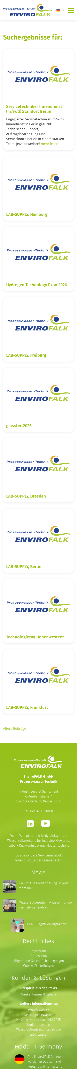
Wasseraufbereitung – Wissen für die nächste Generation (45, 905)
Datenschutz (38, 956)
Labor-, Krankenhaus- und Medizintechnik (38, 845)
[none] (60, 10)
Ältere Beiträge (14, 728)
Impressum (38, 951)
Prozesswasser (38, 1010)
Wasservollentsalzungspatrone (38, 1029)
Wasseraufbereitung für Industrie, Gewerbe (38, 840)
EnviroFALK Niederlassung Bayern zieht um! (43, 885)
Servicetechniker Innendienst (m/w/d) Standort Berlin (34, 109)
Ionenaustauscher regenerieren (38, 860)
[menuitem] (60, 10)
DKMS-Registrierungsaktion (46, 924)
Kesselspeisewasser (38, 1014)
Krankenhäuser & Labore (38, 994)
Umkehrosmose (38, 1024)
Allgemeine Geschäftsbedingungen (38, 960)
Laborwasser (38, 1034)
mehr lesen (49, 143)
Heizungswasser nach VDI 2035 (38, 1019)
